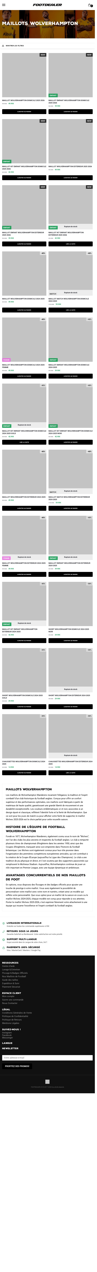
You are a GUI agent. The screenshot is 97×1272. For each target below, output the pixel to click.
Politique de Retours (12, 1019)
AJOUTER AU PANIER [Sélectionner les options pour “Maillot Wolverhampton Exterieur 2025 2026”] (70, 177)
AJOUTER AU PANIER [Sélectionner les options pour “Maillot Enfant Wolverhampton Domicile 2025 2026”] (70, 111)
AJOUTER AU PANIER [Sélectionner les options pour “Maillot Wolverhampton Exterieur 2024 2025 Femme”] (24, 574)
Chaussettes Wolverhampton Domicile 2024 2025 (23, 762)
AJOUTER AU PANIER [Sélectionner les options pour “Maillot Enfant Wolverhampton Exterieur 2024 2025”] (70, 574)
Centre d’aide (8, 966)
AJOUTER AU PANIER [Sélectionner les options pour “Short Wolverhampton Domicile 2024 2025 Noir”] (70, 640)
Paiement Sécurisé (11, 986)
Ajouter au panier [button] (24, 772)
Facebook (7, 1035)
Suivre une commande (12, 999)
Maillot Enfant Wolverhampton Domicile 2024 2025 (69, 366)
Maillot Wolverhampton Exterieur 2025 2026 (70, 166)
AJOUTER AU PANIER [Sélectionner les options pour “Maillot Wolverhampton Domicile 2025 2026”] (24, 111)
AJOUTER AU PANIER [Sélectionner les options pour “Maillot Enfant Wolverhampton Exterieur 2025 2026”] (24, 244)
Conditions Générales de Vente (17, 1012)
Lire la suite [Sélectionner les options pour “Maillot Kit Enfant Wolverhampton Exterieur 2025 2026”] (70, 244)
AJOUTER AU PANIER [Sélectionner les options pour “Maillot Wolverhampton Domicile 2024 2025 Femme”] (24, 376)
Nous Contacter (9, 1003)
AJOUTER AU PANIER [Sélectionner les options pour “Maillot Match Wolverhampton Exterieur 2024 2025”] (70, 508)
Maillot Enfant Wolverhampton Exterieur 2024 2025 (69, 564)
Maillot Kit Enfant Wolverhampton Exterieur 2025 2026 (66, 233)
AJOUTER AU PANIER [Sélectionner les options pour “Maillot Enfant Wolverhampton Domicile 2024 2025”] (70, 376)
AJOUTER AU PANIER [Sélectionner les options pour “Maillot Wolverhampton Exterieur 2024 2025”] (24, 508)
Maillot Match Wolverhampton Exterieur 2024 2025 (69, 498)
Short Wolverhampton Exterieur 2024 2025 (69, 695)
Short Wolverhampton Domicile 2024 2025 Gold (22, 696)
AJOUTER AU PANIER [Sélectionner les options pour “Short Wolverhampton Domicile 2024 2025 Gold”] (24, 706)
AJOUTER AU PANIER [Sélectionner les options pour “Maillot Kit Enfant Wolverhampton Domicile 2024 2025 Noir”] (70, 442)
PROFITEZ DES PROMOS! (17, 1066)
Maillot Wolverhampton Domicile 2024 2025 (23, 299)
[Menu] (6, 5)
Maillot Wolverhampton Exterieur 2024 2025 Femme (23, 564)
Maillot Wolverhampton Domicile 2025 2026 (23, 100)
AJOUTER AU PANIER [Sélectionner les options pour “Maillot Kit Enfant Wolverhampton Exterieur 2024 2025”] (24, 640)
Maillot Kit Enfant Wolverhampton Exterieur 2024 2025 (19, 630)
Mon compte (8, 996)
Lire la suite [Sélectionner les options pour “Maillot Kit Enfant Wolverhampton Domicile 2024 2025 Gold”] (24, 442)
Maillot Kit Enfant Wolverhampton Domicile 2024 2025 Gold (24, 432)
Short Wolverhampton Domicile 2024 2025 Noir (69, 630)
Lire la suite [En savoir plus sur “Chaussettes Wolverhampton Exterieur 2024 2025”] (70, 772)
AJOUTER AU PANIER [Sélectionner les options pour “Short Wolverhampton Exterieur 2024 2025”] (70, 706)
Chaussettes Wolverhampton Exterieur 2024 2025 (70, 762)
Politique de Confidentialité (15, 1016)
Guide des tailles (10, 979)
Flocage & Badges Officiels (15, 973)
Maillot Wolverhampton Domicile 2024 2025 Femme (23, 366)
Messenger (7, 1037)
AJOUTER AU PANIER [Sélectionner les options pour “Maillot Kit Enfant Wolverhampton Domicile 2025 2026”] (24, 177)
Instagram (7, 1032)
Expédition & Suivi (10, 983)
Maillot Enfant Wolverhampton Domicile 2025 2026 (69, 101)
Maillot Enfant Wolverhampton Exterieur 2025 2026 (23, 233)
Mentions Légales (10, 1023)
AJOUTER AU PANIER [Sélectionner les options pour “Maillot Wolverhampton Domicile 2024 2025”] (24, 310)
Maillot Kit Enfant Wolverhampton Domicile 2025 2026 (24, 167)
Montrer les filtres (13, 46)
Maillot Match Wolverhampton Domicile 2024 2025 (69, 300)
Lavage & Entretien (11, 969)
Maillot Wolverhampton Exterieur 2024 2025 (23, 497)
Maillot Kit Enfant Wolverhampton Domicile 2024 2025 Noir (71, 432)
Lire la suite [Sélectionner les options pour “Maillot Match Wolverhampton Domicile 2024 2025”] (70, 310)
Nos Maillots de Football (14, 976)
